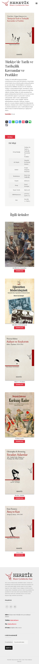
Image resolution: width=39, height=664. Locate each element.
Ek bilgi (10, 137)
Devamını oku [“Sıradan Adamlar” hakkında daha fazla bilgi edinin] (19, 498)
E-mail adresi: (9, 642)
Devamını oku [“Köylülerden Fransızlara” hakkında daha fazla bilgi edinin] (19, 271)
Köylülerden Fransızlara (19, 268)
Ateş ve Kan (19, 552)
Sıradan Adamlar (19, 495)
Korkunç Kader (19, 438)
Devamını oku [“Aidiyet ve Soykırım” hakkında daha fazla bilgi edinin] (19, 384)
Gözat (13, 114)
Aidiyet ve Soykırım (19, 382)
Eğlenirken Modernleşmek (19, 325)
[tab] (10, 137)
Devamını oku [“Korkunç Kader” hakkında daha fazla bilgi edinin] (19, 441)
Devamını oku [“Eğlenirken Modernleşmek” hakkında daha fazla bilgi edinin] (19, 327)
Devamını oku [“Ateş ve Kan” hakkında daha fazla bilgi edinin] (19, 555)
